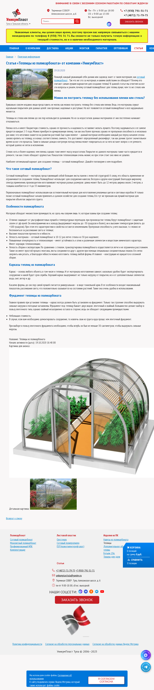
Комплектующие (17, 550)
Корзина (135, 547)
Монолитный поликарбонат (23, 543)
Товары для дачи (111, 556)
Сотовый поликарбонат (21, 539)
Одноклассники (96, 24)
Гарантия (101, 48)
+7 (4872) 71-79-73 (65, 570)
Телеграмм (90, 24)
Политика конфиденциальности (27, 644)
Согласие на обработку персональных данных (67, 644)
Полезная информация (29, 56)
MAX (109, 24)
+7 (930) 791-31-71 (136, 10)
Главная (14, 48)
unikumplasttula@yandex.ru (69, 575)
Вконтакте (102, 24)
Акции (69, 48)
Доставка (53, 48)
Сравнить (134, 560)
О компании (33, 48)
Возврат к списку (14, 518)
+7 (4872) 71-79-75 (136, 15)
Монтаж (84, 48)
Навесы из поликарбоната (115, 539)
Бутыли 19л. (109, 553)
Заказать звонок (134, 21)
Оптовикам (121, 48)
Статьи (138, 48)
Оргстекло (62, 539)
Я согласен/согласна (106, 680)
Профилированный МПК (21, 546)
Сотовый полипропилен (68, 543)
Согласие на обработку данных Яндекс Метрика (115, 644)
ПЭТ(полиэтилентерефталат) (70, 546)
